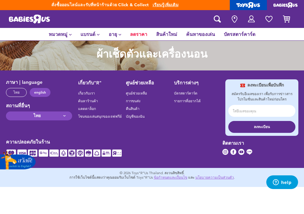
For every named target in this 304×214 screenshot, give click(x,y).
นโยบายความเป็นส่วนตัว (214, 177)
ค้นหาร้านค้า (88, 101)
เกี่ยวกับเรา (86, 93)
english (40, 92)
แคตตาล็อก (87, 109)
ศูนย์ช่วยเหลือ (136, 93)
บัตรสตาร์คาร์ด (185, 93)
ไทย (16, 92)
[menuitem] (60, 34)
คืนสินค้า (133, 109)
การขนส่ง (133, 101)
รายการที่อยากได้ (187, 101)
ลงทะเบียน (262, 127)
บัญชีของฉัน (135, 116)
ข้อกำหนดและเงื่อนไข (170, 177)
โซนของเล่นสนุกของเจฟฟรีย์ (100, 116)
